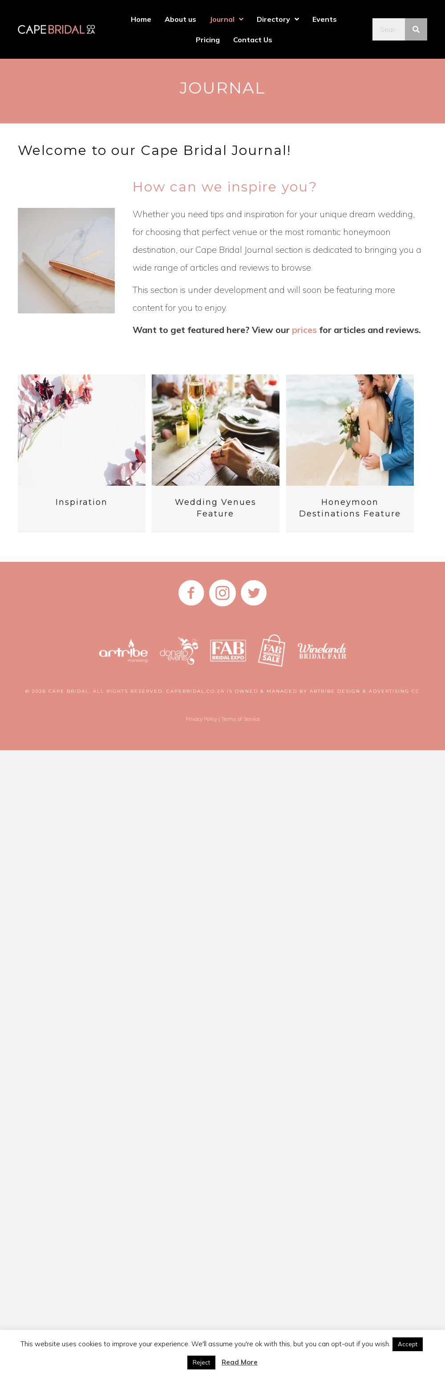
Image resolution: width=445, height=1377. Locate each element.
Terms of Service (240, 718)
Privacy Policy (201, 718)
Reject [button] (201, 1362)
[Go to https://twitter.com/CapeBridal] (253, 594)
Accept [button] (407, 1344)
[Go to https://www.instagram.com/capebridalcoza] (222, 594)
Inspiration (82, 502)
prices (304, 329)
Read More (240, 1362)
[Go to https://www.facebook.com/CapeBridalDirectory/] (191, 594)
